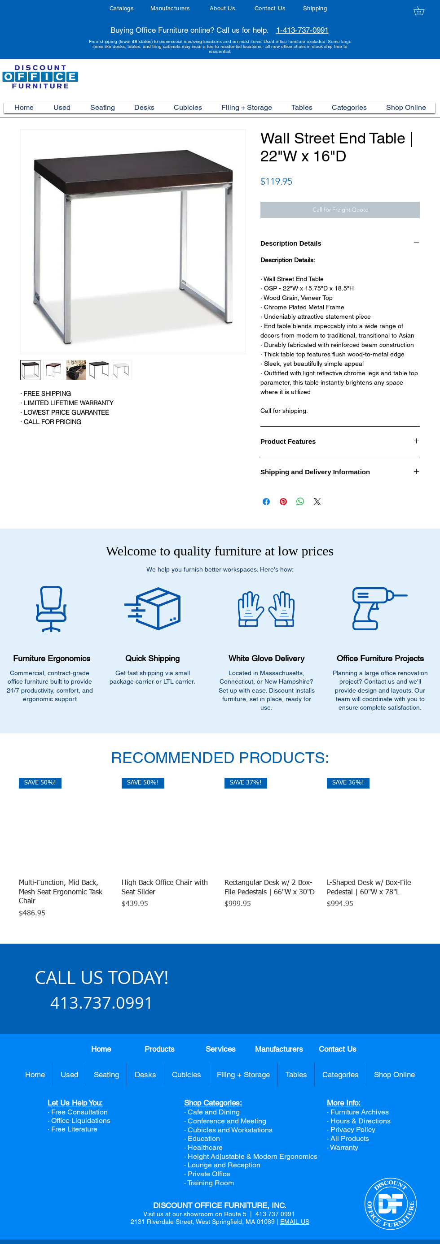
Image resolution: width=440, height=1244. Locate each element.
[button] (423, 10)
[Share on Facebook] (266, 501)
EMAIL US (294, 1221)
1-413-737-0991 (302, 30)
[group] (220, 848)
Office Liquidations (80, 1120)
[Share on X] (317, 501)
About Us (222, 8)
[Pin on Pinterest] (283, 501)
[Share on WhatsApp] (300, 501)
